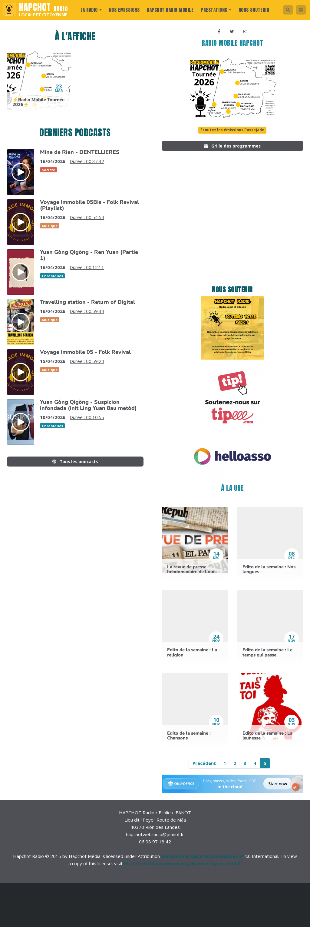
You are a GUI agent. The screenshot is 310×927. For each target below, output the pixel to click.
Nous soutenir (232, 292)
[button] (300, 10)
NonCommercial (180, 859)
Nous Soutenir (252, 9)
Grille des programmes (232, 148)
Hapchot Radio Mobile (169, 9)
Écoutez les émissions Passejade (232, 131)
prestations (215, 9)
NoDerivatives (221, 859)
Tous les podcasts (75, 462)
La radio (90, 9)
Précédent (204, 766)
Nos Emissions (123, 9)
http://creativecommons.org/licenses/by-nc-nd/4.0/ (183, 866)
